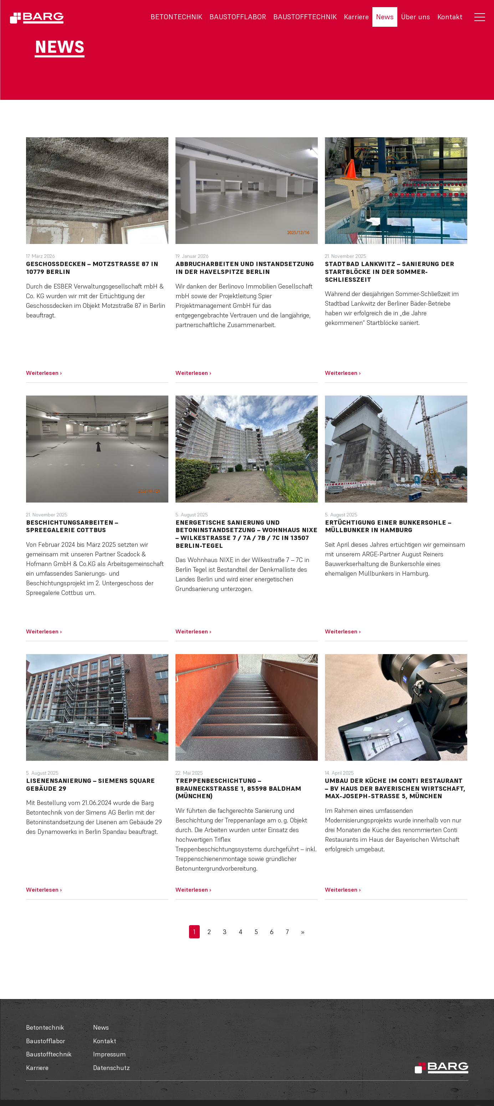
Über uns (415, 16)
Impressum (109, 1054)
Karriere (356, 16)
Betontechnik (176, 16)
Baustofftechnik (305, 16)
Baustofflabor (237, 16)
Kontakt (450, 16)
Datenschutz (111, 1068)
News (385, 16)
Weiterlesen (44, 373)
